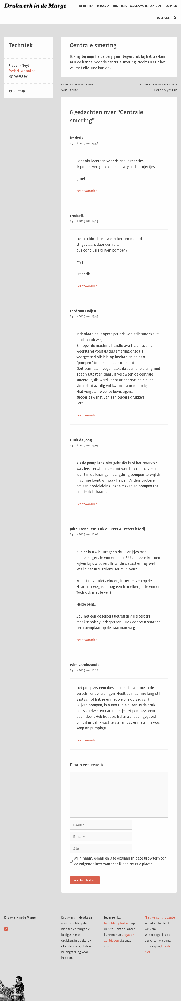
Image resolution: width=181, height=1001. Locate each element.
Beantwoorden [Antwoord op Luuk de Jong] (87, 504)
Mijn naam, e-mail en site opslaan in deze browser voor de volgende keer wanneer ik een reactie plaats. (120, 861)
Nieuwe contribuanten (161, 917)
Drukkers (120, 5)
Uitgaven (103, 5)
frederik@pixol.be (22, 71)
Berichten (86, 5)
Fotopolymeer (158, 87)
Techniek (170, 5)
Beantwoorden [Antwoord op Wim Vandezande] (87, 740)
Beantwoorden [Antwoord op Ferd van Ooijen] (87, 415)
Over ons (163, 17)
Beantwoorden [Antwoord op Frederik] (87, 286)
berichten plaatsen (117, 923)
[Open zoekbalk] (173, 18)
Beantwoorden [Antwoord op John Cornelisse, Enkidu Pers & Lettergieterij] (87, 640)
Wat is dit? (77, 87)
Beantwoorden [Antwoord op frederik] (87, 191)
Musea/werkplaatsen (145, 5)
